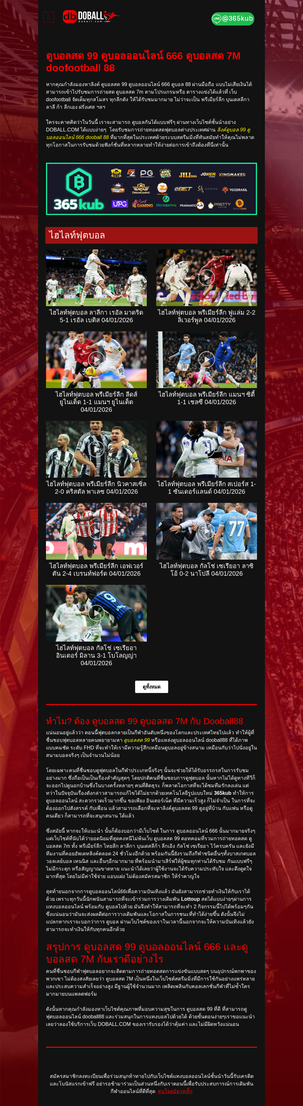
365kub (222, 793)
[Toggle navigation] (48, 17)
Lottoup (190, 899)
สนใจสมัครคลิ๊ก (175, 1091)
